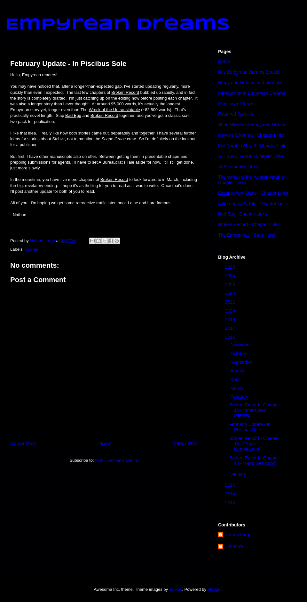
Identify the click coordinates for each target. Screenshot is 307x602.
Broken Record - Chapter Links (248, 224)
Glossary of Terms (236, 103)
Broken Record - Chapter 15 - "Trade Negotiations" (254, 444)
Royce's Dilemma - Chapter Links (251, 135)
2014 (230, 493)
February (239, 397)
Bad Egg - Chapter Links (242, 213)
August (237, 370)
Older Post (186, 443)
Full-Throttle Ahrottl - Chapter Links (252, 145)
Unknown (233, 546)
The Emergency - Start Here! (246, 235)
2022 (230, 293)
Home (105, 443)
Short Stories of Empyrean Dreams (252, 124)
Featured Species (235, 114)
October (239, 353)
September (241, 362)
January (239, 474)
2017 (230, 328)
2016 (230, 337)
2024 (230, 275)
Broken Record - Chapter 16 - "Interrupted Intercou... (254, 410)
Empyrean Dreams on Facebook (250, 82)
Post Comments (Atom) (116, 460)
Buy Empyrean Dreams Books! (248, 72)
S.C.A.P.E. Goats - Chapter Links (251, 156)
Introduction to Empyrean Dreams (251, 93)
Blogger (215, 589)
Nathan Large (238, 534)
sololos (175, 589)
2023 (230, 284)
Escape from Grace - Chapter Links (253, 193)
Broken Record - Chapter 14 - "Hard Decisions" (254, 460)
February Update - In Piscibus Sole (250, 427)
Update (31, 249)
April (235, 379)
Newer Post (23, 443)
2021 (230, 302)
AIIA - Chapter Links (238, 166)
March (237, 388)
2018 (230, 319)
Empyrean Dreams (117, 25)
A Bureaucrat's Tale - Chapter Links (253, 203)
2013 (230, 502)
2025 (230, 267)
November (241, 344)
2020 (230, 310)
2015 (230, 485)
